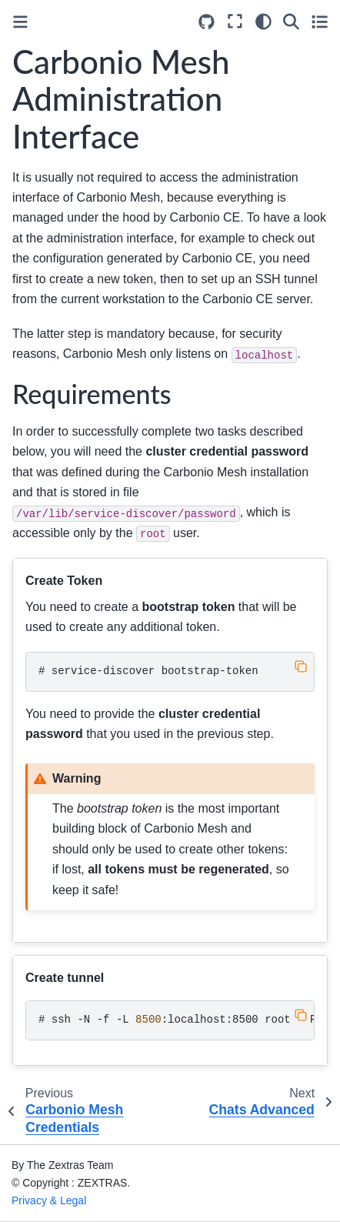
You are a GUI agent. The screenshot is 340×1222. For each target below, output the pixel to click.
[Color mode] (263, 21)
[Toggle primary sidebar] (20, 22)
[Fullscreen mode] (235, 21)
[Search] (291, 21)
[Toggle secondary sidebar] (319, 21)
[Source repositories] (206, 22)
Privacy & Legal (49, 1200)
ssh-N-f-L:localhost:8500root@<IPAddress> (176, 1019)
